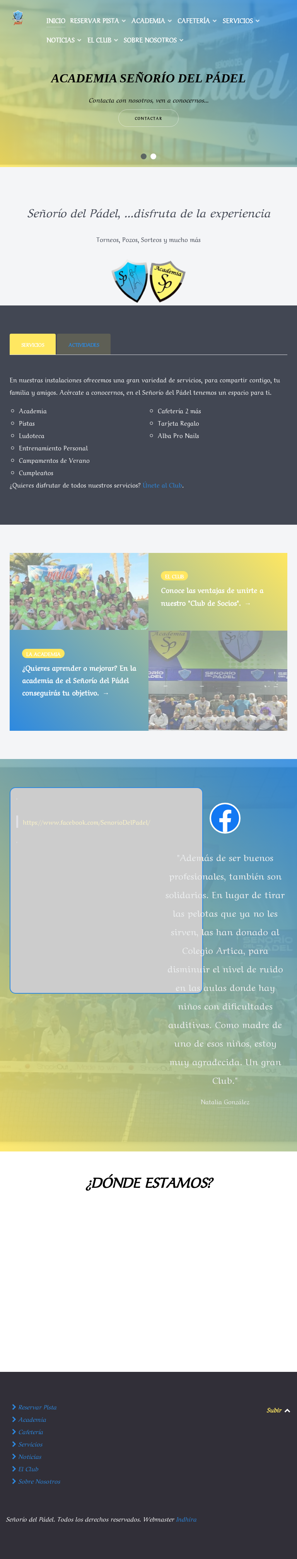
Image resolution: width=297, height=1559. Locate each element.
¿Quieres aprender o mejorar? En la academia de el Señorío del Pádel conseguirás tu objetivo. (79, 680)
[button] (144, 156)
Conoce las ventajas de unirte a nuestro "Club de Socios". (212, 596)
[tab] (33, 344)
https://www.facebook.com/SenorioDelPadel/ (86, 821)
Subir (273, 1409)
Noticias (26, 1455)
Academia (29, 1418)
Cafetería (27, 1431)
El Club (25, 1468)
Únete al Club (162, 484)
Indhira (186, 1518)
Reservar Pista (34, 1406)
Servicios (27, 1443)
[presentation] (32, 344)
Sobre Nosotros (36, 1480)
